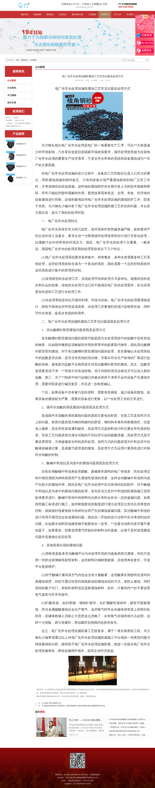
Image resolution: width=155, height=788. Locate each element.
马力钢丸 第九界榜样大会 (51, 703)
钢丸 (51, 145)
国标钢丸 (50, 14)
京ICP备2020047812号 (82, 783)
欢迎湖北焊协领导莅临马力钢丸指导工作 (124, 731)
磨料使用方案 (77, 14)
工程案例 (92, 14)
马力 (45, 145)
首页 (17, 60)
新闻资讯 (105, 14)
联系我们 (130, 14)
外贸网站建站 (95, 774)
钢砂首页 (25, 14)
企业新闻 (33, 60)
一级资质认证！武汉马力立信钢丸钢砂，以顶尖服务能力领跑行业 (129, 727)
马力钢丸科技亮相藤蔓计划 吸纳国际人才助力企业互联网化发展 (129, 719)
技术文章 (11, 102)
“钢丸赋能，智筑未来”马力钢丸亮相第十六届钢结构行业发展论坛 (129, 723)
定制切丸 (63, 14)
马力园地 (11, 95)
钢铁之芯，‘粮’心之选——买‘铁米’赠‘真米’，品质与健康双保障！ (129, 734)
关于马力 (117, 14)
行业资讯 (11, 88)
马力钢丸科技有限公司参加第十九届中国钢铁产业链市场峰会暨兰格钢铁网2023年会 (73, 705)
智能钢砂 (37, 14)
